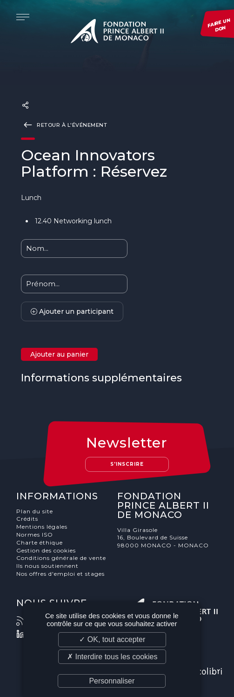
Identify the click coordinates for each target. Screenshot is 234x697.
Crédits (27, 518)
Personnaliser (111, 681)
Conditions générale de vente (61, 557)
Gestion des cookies (46, 550)
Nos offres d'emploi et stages (60, 573)
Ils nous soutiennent (47, 565)
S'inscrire (127, 464)
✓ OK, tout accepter (112, 639)
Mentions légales (41, 526)
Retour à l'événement (64, 124)
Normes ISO (34, 534)
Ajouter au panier (59, 354)
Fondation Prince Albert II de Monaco (117, 33)
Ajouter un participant (72, 311)
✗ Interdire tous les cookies (112, 657)
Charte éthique (39, 542)
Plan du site (34, 511)
